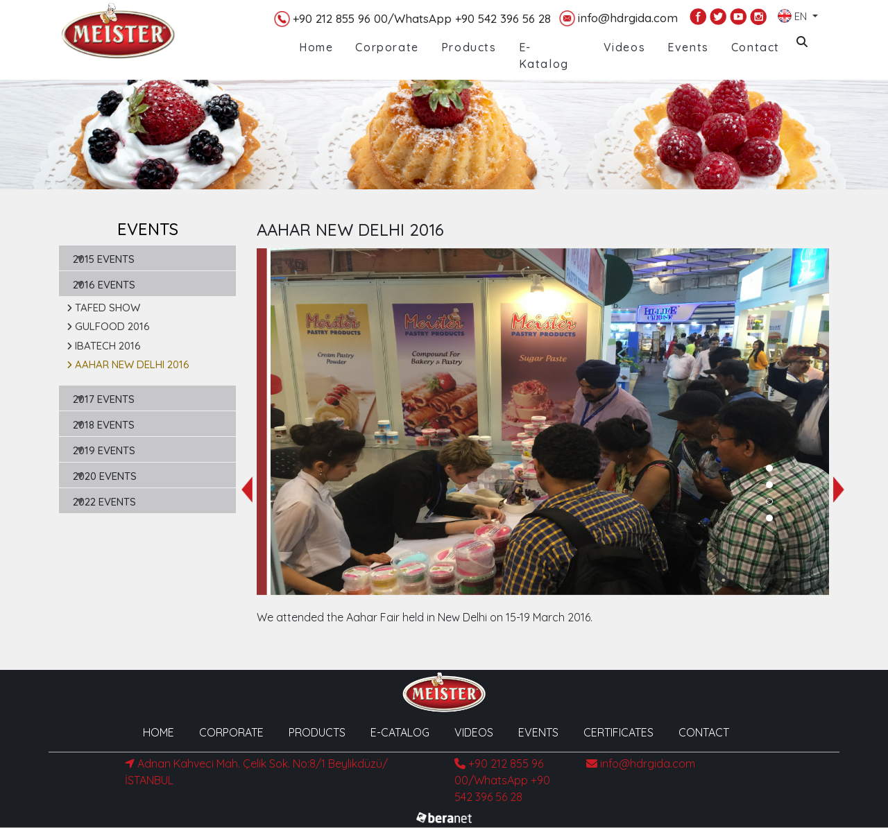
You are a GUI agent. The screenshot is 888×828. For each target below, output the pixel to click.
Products (469, 47)
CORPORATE (231, 732)
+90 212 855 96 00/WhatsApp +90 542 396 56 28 (412, 19)
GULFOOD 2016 (108, 326)
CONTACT (703, 732)
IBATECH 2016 (104, 345)
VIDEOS (473, 732)
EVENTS (538, 732)
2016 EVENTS (104, 284)
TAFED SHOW (103, 307)
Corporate (386, 47)
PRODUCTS (317, 732)
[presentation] (247, 489)
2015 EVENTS (104, 259)
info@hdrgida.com (618, 18)
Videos (625, 47)
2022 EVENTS (104, 501)
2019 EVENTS (104, 450)
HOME (158, 732)
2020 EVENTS (105, 476)
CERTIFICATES (618, 732)
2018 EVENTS (104, 424)
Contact (755, 47)
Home (316, 47)
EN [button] (794, 13)
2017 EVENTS (104, 399)
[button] (769, 468)
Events (688, 47)
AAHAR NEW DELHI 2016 (128, 364)
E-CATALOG (399, 732)
